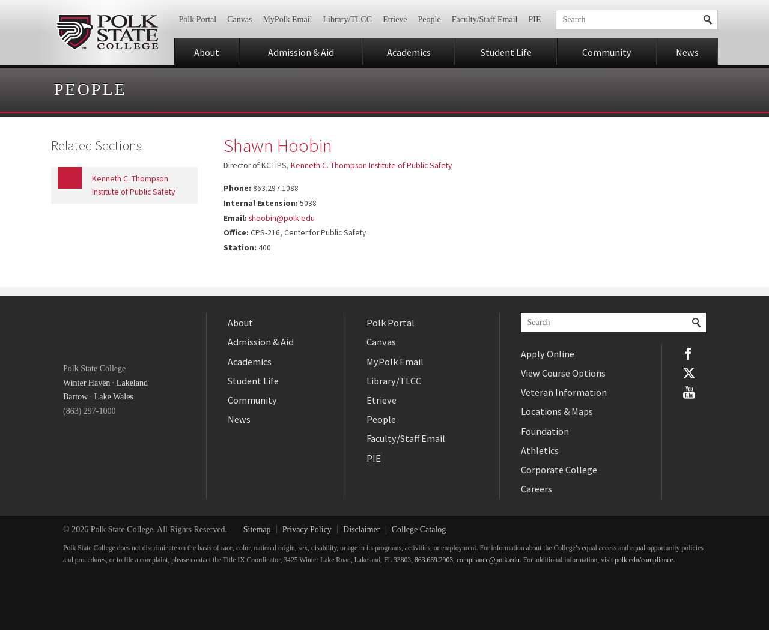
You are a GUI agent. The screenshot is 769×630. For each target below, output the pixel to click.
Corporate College (559, 470)
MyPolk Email (287, 19)
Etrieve (395, 19)
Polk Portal (198, 19)
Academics (409, 52)
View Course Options (563, 373)
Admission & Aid (301, 52)
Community (606, 52)
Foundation (545, 431)
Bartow (75, 396)
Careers (536, 489)
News (687, 52)
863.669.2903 (434, 560)
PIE (535, 19)
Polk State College (106, 32)
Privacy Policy (307, 529)
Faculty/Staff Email (485, 19)
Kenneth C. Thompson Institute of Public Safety (371, 165)
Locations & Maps (557, 411)
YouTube (689, 392)
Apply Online (547, 354)
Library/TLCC (347, 19)
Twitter (689, 373)
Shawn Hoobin (277, 145)
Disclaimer (361, 529)
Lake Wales (113, 396)
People (429, 19)
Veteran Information (564, 392)
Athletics (540, 450)
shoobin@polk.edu (282, 218)
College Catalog (419, 529)
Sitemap (257, 529)
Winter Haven (86, 382)
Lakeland (132, 382)
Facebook (689, 353)
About (206, 52)
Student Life (506, 52)
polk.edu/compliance (644, 560)
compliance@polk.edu (488, 560)
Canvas (239, 19)
